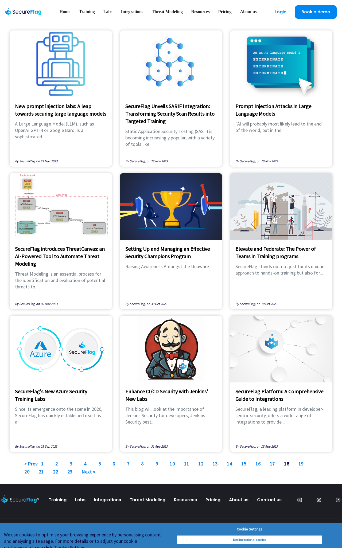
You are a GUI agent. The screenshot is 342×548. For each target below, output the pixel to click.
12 (200, 464)
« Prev (30, 464)
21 (41, 472)
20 (26, 472)
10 (172, 464)
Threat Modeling (167, 11)
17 (272, 464)
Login (280, 12)
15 (243, 464)
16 (258, 464)
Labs (107, 11)
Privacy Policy (15, 535)
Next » (88, 472)
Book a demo (315, 12)
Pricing (225, 11)
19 (301, 464)
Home (65, 11)
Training (87, 11)
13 (215, 464)
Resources (200, 11)
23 (69, 472)
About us (248, 11)
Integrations (132, 11)
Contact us (269, 500)
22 (55, 472)
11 (186, 464)
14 (229, 464)
